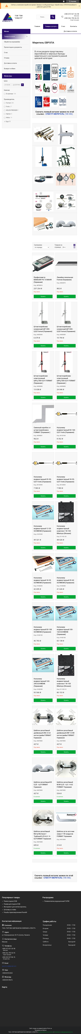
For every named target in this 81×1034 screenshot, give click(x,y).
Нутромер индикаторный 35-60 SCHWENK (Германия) (65, 580)
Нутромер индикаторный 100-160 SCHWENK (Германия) (65, 630)
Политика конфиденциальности (63, 1032)
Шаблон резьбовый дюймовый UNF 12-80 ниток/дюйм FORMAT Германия (65, 734)
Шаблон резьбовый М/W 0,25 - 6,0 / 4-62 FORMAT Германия (65, 784)
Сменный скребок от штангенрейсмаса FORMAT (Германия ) (42, 430)
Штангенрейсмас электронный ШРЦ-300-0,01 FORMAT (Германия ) (43, 379)
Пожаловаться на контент (45, 1032)
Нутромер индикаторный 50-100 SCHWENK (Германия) (43, 629)
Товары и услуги (50, 26)
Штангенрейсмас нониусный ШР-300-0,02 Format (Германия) (43, 329)
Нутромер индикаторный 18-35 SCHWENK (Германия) (42, 580)
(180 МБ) (69, 114)
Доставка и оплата (70, 31)
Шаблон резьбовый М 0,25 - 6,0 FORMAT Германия (43, 784)
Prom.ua (49, 1028)
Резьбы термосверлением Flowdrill (15, 912)
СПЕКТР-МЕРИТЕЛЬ (54, 114)
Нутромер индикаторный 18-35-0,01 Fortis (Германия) (66, 479)
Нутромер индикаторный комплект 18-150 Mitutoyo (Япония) (64, 529)
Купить (43, 296)
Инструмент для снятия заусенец (15, 907)
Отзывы (6, 58)
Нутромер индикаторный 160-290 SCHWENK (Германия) (42, 682)
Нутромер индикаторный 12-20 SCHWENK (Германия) (42, 528)
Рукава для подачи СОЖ (12, 904)
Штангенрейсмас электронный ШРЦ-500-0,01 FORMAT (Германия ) (66, 379)
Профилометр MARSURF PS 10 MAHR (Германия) (43, 279)
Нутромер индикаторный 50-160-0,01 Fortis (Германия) (66, 430)
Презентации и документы (13, 47)
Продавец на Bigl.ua (40, 1030)
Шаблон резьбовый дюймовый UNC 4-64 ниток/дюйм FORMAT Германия (42, 734)
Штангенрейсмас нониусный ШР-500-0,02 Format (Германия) (66, 329)
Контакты (73, 26)
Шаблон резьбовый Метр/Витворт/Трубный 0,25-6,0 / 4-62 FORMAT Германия (42, 835)
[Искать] (52, 17)
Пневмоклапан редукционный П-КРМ (56, 901)
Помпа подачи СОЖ (10, 901)
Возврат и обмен (9, 68)
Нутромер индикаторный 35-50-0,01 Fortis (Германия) (42, 479)
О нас (63, 26)
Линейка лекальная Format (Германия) (65, 278)
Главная (37, 26)
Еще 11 (8, 121)
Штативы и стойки (10, 909)
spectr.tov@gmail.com (9, 966)
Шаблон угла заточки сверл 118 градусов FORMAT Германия (65, 833)
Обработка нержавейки (12, 42)
